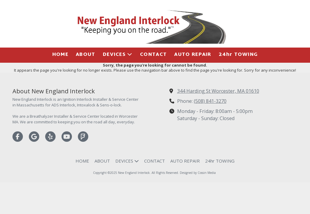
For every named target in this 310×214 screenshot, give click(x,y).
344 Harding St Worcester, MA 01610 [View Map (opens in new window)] (218, 91)
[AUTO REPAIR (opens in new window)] (193, 55)
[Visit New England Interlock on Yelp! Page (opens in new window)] (50, 136)
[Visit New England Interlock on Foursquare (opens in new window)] (83, 136)
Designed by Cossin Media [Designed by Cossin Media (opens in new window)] (198, 173)
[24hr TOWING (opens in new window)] (238, 55)
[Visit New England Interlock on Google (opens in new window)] (34, 136)
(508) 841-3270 (210, 101)
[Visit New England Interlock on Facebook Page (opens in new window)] (17, 136)
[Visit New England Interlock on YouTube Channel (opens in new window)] (67, 136)
